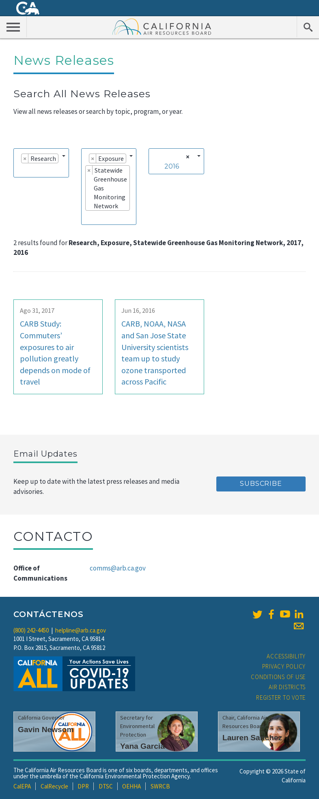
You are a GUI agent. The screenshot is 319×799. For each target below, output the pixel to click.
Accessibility (286, 656)
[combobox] (41, 162)
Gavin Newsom (46, 729)
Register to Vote (281, 697)
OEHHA (131, 786)
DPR (83, 786)
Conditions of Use (278, 677)
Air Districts (287, 687)
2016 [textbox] (171, 166)
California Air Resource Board (162, 26)
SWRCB (160, 786)
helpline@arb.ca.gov (80, 630)
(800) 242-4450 (31, 630)
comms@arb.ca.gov (118, 568)
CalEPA (22, 786)
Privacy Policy (284, 666)
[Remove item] (25, 158)
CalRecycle (54, 786)
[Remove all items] (186, 157)
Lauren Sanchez (252, 737)
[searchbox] (19, 169)
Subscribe (261, 483)
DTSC (106, 786)
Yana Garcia (142, 746)
